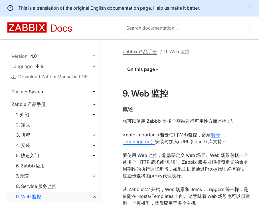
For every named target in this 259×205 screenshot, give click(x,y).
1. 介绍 (22, 114)
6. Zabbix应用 (30, 166)
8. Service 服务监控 (36, 186)
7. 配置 (22, 176)
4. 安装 (23, 145)
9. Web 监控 (28, 196)
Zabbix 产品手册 (28, 104)
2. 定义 (23, 125)
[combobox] (187, 27)
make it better (184, 8)
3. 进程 (23, 135)
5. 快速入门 (27, 155)
